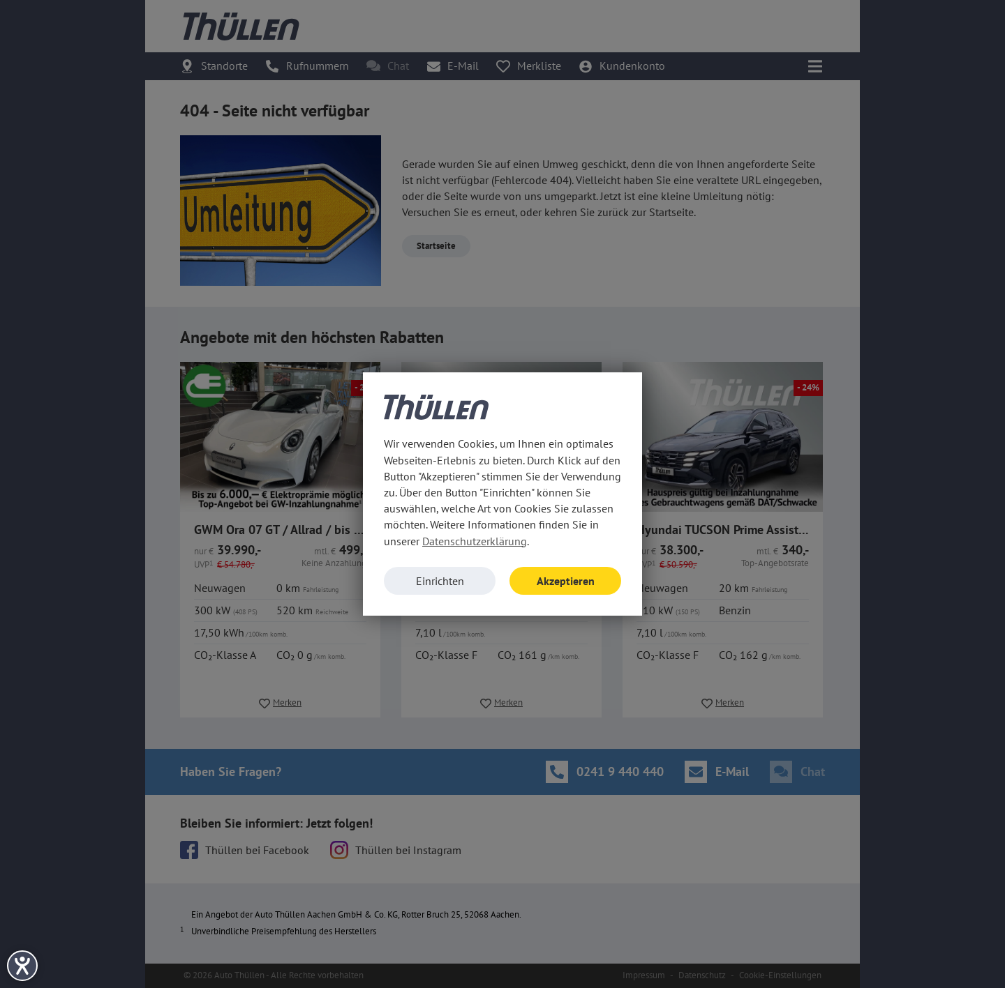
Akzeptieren (566, 581)
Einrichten (440, 581)
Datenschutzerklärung (474, 541)
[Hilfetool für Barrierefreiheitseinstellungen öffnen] (22, 965)
